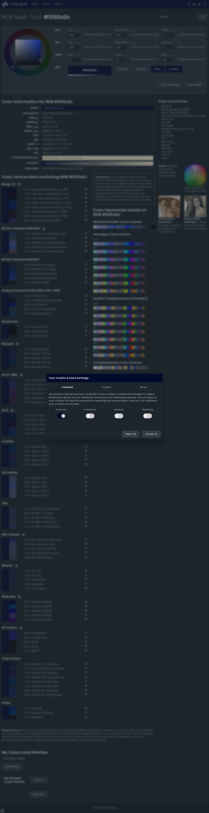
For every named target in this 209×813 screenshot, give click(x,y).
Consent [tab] (67, 387)
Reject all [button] (130, 434)
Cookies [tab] (106, 387)
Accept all (151, 434)
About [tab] (143, 387)
